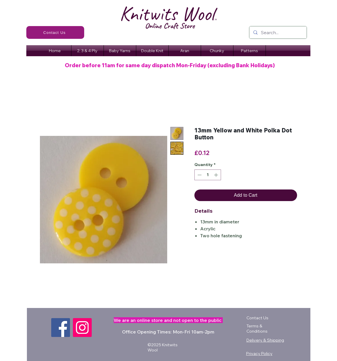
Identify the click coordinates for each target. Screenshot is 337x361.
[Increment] (216, 175)
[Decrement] (198, 175)
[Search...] (277, 32)
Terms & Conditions (257, 328)
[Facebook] (60, 327)
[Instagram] (82, 327)
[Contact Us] (55, 32)
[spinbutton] (207, 175)
